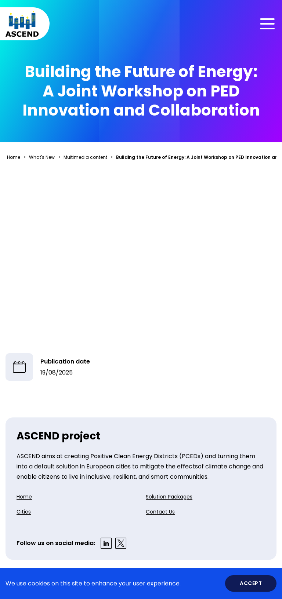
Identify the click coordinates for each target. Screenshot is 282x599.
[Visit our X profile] (120, 543)
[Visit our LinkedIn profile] (106, 543)
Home (13, 157)
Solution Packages (169, 496)
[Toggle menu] (267, 24)
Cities (24, 511)
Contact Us (160, 511)
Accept (251, 583)
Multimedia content (85, 157)
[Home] (22, 24)
